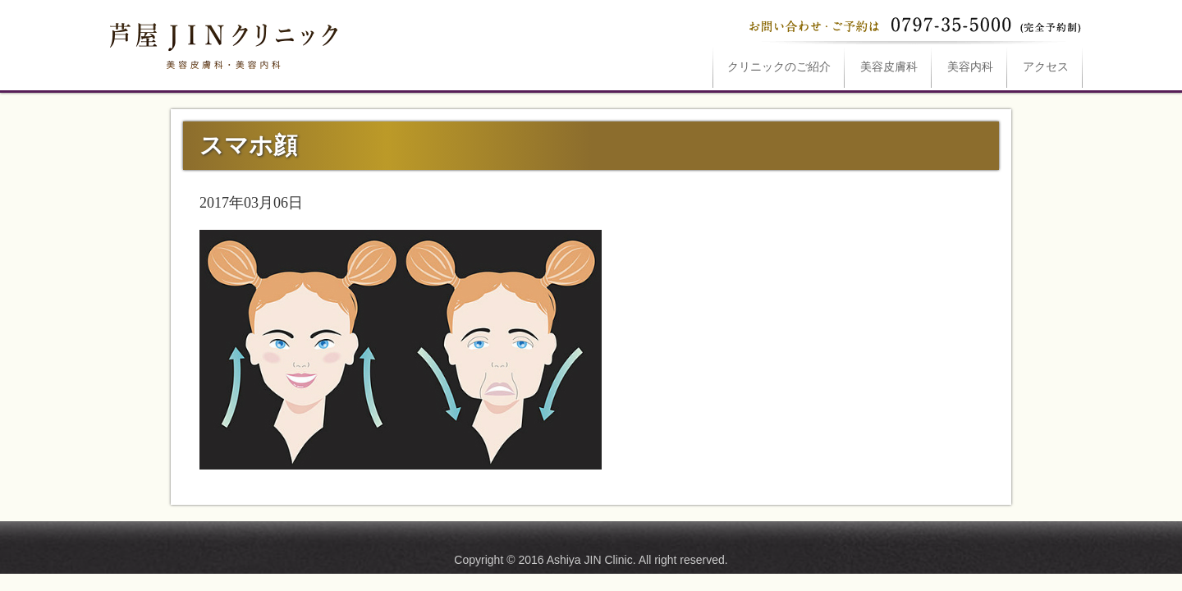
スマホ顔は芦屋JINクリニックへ (221, 42)
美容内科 (970, 67)
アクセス (1046, 67)
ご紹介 (779, 67)
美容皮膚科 (889, 67)
